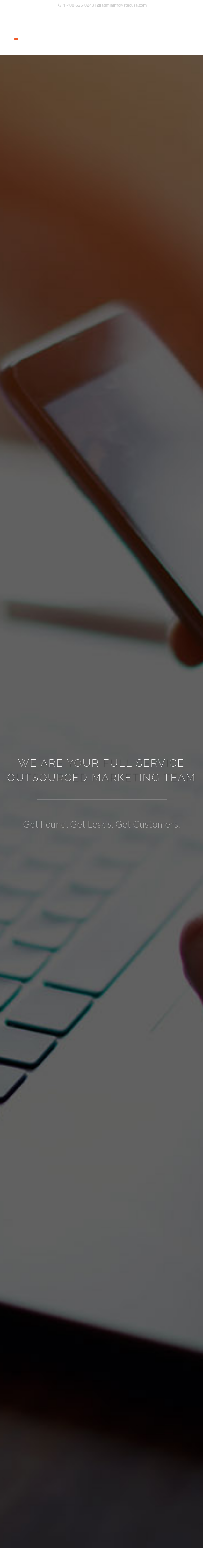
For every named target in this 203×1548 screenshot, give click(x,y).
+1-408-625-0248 (76, 5)
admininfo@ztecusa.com (122, 5)
